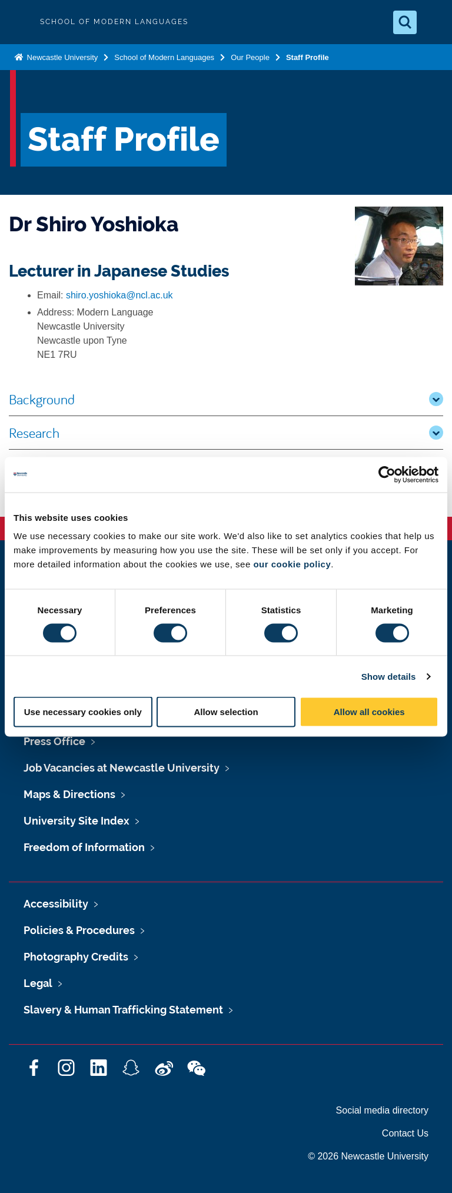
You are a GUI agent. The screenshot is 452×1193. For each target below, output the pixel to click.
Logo (19, 22)
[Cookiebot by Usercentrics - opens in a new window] (386, 474)
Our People (250, 57)
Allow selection (226, 712)
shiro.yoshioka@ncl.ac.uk (119, 295)
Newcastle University (61, 57)
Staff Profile (307, 57)
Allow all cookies (369, 712)
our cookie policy (292, 564)
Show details (388, 676)
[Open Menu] (433, 22)
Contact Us (405, 1133)
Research (226, 432)
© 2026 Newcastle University (368, 1156)
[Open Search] (405, 22)
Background (226, 399)
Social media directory (382, 1110)
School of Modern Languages (164, 57)
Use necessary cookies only (83, 712)
